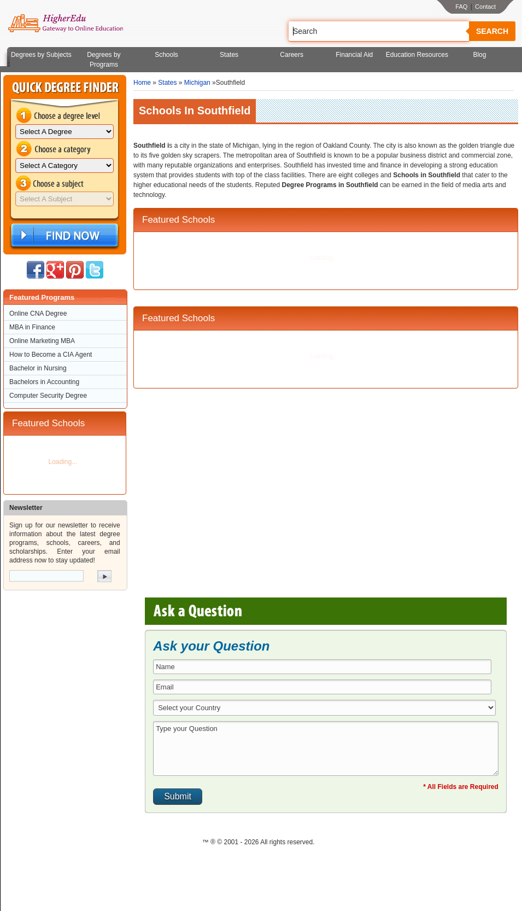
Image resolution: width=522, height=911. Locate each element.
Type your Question (325, 748)
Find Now (63, 235)
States (229, 55)
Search (492, 31)
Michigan (197, 82)
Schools (166, 55)
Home (142, 82)
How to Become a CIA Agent (50, 354)
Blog (479, 55)
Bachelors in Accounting (44, 382)
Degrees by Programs (103, 59)
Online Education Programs (65, 23)
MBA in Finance (32, 327)
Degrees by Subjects (41, 55)
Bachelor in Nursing (38, 368)
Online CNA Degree (38, 313)
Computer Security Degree (48, 395)
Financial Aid (354, 55)
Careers (291, 55)
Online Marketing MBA (42, 341)
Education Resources (417, 55)
